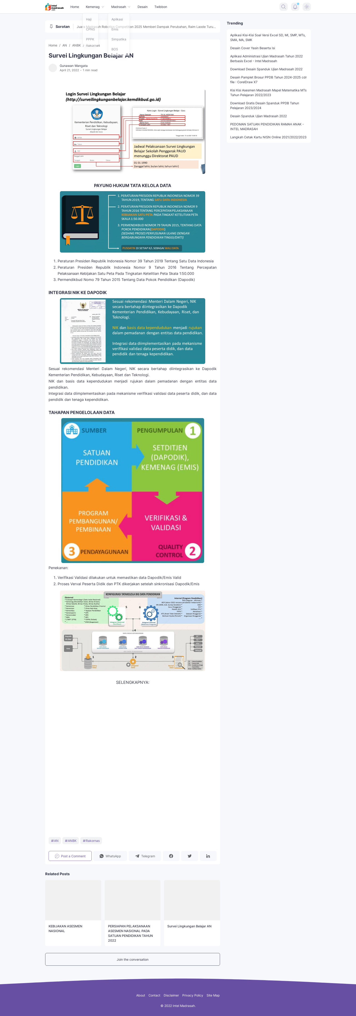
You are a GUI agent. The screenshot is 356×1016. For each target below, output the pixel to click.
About (140, 995)
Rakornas (91, 841)
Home (74, 7)
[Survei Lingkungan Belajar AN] (192, 900)
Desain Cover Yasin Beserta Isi (252, 48)
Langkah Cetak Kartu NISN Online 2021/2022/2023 (268, 137)
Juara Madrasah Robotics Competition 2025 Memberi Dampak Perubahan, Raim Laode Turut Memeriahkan (145, 27)
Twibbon (160, 7)
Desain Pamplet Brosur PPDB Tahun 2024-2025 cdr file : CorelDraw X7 (268, 79)
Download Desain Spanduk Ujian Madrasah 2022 (266, 69)
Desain (143, 7)
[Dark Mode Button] (307, 7)
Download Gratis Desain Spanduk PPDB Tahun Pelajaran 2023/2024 (264, 105)
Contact (154, 995)
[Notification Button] (295, 7)
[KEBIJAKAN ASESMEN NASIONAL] (73, 900)
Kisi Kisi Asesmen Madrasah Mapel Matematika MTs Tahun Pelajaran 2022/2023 (268, 92)
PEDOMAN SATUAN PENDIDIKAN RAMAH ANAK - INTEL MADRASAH (267, 126)
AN (55, 841)
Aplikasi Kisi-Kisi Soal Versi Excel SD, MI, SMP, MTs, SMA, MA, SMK (268, 37)
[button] (110, 856)
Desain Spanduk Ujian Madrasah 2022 (258, 116)
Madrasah (121, 7)
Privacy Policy (192, 995)
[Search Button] (283, 7)
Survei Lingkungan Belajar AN (189, 926)
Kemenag (95, 7)
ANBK (71, 841)
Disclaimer (171, 995)
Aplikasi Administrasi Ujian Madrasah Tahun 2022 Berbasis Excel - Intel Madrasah (266, 58)
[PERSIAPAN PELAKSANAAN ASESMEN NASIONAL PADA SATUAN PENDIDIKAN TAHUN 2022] (133, 900)
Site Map (213, 995)
